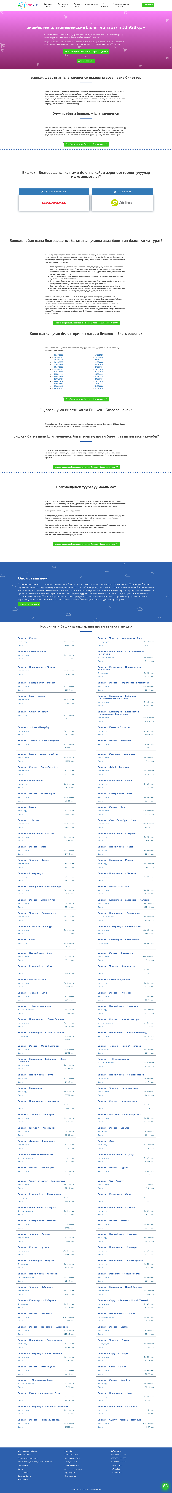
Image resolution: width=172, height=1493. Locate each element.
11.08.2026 (58, 374)
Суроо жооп (23, 1472)
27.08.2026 (99, 377)
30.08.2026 (99, 384)
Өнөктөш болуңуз (25, 1476)
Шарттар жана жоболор (27, 1451)
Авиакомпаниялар (92, 4)
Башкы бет (68, 1451)
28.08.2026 (99, 379)
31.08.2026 (99, 386)
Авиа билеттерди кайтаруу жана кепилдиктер (36, 1462)
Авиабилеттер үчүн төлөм (28, 1458)
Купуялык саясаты (25, 1455)
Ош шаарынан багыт (63, 5)
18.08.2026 (99, 355)
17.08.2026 (58, 388)
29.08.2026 (99, 381)
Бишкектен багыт (48, 5)
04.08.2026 (58, 357)
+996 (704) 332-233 (118, 1462)
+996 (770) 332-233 (118, 1458)
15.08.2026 (58, 384)
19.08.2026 (99, 357)
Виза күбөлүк (23, 1465)
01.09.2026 (99, 388)
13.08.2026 (58, 379)
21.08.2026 (99, 362)
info (116, 1472)
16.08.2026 (58, 386)
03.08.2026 (58, 355)
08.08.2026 (58, 367)
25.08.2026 (99, 372)
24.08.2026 (99, 369)
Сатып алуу (148, 5)
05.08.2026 (58, 360)
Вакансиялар (23, 1480)
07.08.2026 (58, 365)
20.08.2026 (99, 360)
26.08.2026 (99, 374)
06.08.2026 (58, 362)
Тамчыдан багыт (77, 5)
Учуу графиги (104, 5)
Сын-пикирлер (70, 1476)
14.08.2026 (58, 381)
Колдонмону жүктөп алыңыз (121, 5)
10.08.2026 (58, 372)
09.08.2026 (58, 369)
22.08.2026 (99, 365)
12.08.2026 (58, 377)
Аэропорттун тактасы (73, 1469)
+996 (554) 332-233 (118, 1455)
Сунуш (20, 1469)
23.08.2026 (99, 367)
